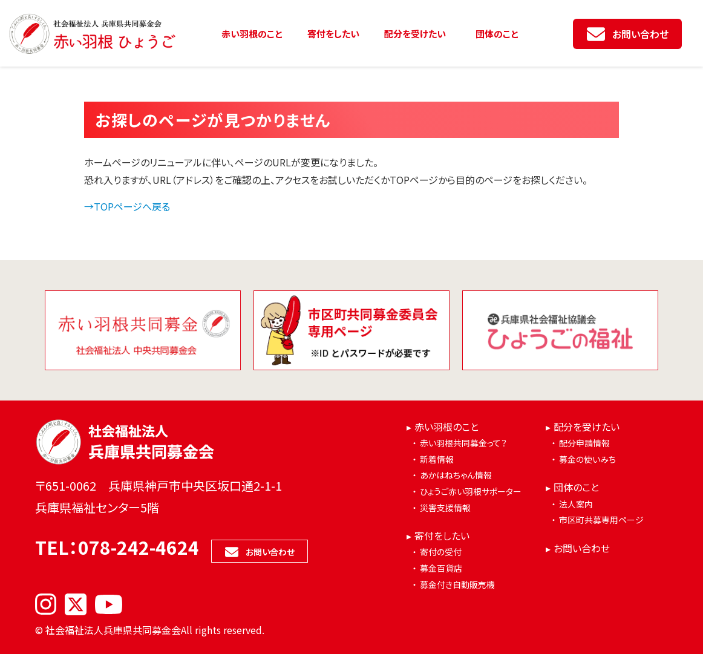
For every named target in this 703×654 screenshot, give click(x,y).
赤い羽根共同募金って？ (463, 443)
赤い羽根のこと (252, 33)
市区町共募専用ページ (601, 520)
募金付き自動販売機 (457, 584)
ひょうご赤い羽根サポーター (471, 491)
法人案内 (576, 504)
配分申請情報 (584, 443)
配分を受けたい (415, 33)
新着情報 (437, 459)
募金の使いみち (587, 459)
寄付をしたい (333, 33)
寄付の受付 (441, 552)
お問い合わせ (640, 34)
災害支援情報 (445, 508)
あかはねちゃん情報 (456, 475)
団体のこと (497, 33)
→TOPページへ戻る (127, 206)
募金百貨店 (441, 568)
